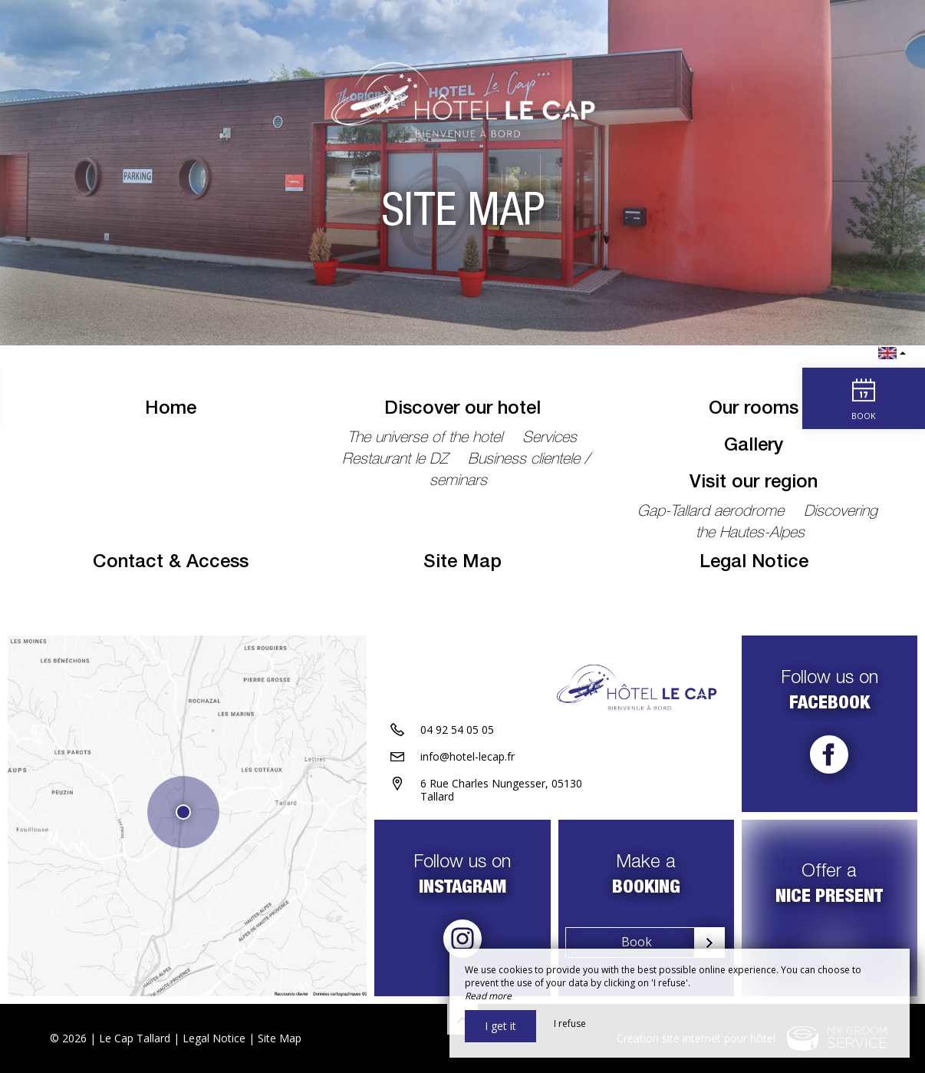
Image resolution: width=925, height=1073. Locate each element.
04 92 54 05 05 (457, 729)
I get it (500, 1026)
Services (549, 439)
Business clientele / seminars (510, 471)
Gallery (753, 446)
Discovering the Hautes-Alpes (787, 523)
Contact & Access (171, 563)
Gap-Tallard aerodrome (712, 512)
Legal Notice (754, 563)
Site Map (462, 563)
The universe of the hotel (427, 439)
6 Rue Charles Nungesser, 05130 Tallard (501, 790)
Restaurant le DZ (397, 460)
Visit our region (754, 483)
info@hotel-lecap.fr (467, 756)
